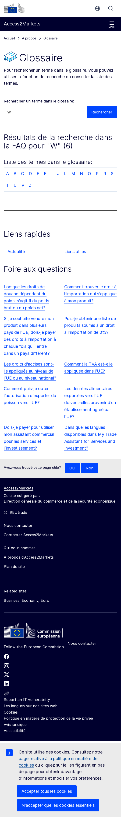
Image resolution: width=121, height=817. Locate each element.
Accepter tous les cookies (46, 791)
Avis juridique (15, 724)
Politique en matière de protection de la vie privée (48, 718)
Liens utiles (75, 251)
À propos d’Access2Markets (29, 557)
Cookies (11, 712)
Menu (111, 25)
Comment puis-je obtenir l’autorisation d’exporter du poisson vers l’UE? (30, 395)
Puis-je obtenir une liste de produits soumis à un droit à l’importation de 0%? (90, 325)
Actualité (16, 251)
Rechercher (111, 8)
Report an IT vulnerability (27, 699)
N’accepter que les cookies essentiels (58, 805)
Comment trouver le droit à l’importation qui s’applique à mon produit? (90, 293)
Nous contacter (82, 643)
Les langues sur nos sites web (30, 706)
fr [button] (97, 8)
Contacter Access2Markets (28, 534)
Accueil (9, 38)
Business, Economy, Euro (26, 600)
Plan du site (14, 566)
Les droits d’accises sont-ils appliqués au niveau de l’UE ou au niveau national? (30, 371)
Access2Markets (18, 488)
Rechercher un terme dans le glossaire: (39, 101)
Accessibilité (14, 730)
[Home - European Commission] (37, 631)
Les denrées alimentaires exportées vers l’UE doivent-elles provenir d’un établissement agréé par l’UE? (90, 402)
